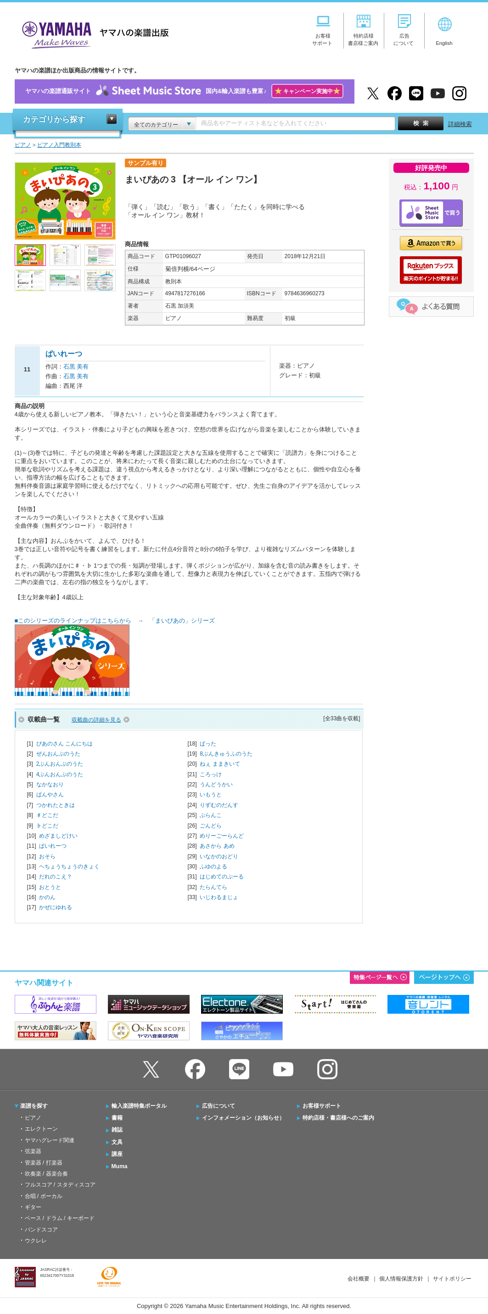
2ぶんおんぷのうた (60, 764)
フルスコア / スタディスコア (60, 1184)
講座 (117, 1154)
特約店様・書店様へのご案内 (338, 1118)
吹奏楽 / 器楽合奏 (46, 1173)
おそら (47, 856)
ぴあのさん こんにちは (64, 743)
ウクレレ (36, 1240)
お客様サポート (322, 1106)
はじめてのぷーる (222, 876)
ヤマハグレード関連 (49, 1140)
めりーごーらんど (222, 836)
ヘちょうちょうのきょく (69, 866)
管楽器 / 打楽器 (43, 1162)
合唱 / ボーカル (43, 1196)
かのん (47, 897)
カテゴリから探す (54, 119)
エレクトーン (41, 1129)
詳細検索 (460, 124)
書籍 (117, 1118)
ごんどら (211, 826)
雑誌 (117, 1129)
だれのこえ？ (55, 876)
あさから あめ (217, 846)
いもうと (211, 794)
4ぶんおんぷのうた (60, 774)
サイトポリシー (452, 1278)
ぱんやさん (50, 794)
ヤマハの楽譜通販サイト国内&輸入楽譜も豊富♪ (184, 91)
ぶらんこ (211, 815)
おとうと (50, 887)
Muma (120, 1166)
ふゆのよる (213, 866)
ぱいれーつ (53, 846)
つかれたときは (55, 805)
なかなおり (50, 784)
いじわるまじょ (219, 897)
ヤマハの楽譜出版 (93, 33)
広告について (218, 1106)
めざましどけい (58, 836)
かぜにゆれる (55, 907)
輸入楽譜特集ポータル (139, 1106)
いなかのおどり (219, 856)
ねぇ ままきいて (220, 764)
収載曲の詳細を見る (96, 720)
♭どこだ (47, 826)
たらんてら (213, 887)
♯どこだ (47, 815)
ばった (208, 743)
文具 (117, 1142)
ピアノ (33, 1118)
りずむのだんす (219, 805)
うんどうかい (216, 784)
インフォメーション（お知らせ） (243, 1118)
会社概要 (359, 1278)
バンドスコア (41, 1229)
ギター (33, 1207)
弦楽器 (33, 1151)
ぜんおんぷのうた (58, 754)
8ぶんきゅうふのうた (226, 754)
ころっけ (211, 774)
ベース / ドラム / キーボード (60, 1218)
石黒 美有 (76, 366)
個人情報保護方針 (401, 1278)
